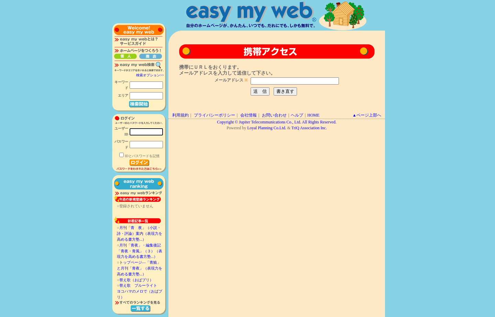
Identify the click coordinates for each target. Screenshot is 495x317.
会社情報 (248, 115)
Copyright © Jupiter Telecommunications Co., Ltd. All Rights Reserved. (276, 122)
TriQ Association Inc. (309, 127)
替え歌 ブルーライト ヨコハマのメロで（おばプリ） (139, 291)
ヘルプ (297, 115)
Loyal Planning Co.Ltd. (266, 127)
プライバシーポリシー (214, 115)
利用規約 (180, 115)
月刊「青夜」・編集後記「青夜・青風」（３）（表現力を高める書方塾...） (139, 251)
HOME (313, 115)
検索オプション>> (150, 75)
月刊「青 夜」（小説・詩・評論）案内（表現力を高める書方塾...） (139, 233)
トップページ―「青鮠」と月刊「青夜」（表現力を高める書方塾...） (139, 268)
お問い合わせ (274, 115)
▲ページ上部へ (366, 115)
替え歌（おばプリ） (136, 280)
